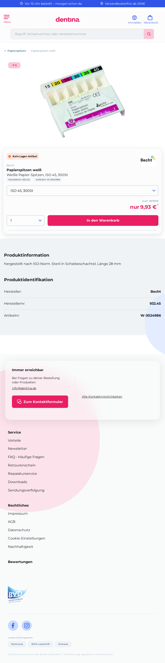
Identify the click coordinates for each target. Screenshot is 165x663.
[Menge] (26, 220)
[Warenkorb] (152, 21)
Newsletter (17, 449)
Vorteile (14, 440)
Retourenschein (22, 465)
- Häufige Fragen (29, 457)
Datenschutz (19, 530)
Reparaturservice (22, 474)
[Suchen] (149, 34)
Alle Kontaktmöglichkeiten (102, 396)
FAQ (11, 457)
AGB (11, 522)
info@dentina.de (24, 388)
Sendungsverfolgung (26, 490)
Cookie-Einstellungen (26, 538)
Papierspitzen (16, 50)
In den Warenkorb (103, 220)
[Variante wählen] (82, 190)
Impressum (18, 514)
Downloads (17, 482)
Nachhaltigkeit (20, 547)
